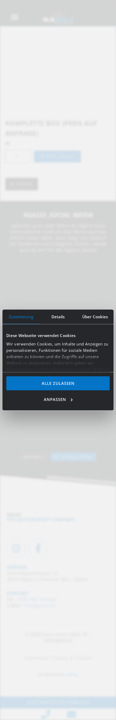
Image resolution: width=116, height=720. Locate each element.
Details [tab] (58, 316)
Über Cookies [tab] (95, 316)
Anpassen (58, 399)
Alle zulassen (58, 383)
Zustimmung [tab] (21, 316)
